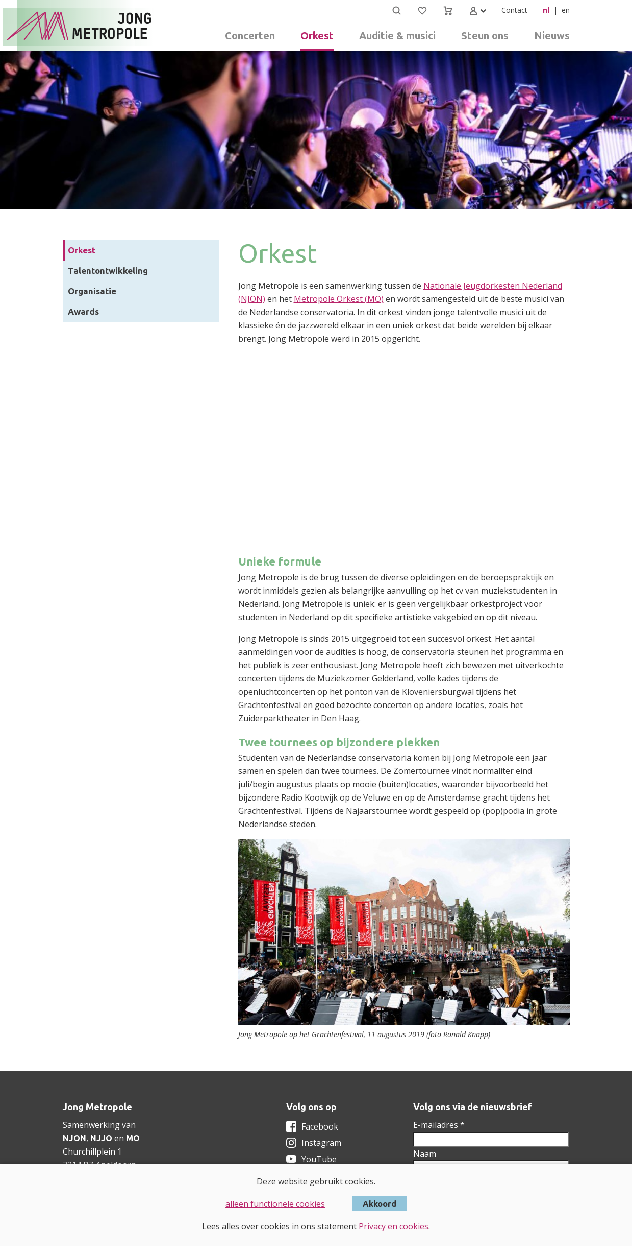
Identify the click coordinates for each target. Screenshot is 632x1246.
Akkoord (379, 1203)
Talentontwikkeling (108, 270)
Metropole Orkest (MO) (339, 298)
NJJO (101, 1138)
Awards (83, 311)
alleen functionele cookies (275, 1203)
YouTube (319, 1159)
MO (133, 1138)
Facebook (319, 1126)
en (566, 10)
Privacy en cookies (393, 1226)
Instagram (321, 1142)
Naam (424, 1153)
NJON (74, 1138)
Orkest (81, 250)
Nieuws (552, 35)
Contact (514, 10)
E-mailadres (439, 1125)
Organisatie (92, 291)
